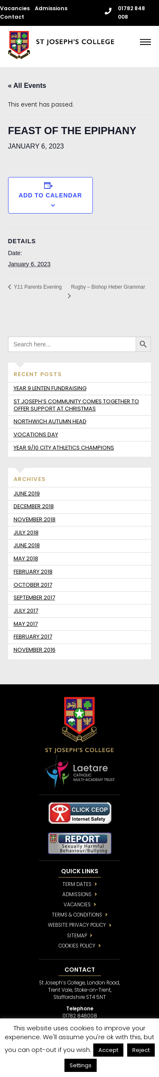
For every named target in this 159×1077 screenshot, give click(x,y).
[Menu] (145, 42)
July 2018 (26, 533)
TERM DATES (77, 884)
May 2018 (26, 558)
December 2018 (34, 506)
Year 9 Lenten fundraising (50, 388)
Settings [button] (81, 1065)
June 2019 (27, 493)
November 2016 (35, 650)
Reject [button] (141, 1050)
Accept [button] (108, 1050)
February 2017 (33, 637)
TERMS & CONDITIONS (77, 914)
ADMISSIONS (77, 894)
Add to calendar (50, 195)
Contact (12, 16)
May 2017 (26, 624)
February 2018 (33, 572)
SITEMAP (77, 935)
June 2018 (27, 545)
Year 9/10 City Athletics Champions (64, 448)
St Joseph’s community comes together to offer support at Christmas (76, 405)
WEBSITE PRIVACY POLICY (77, 925)
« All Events (27, 85)
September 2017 (34, 597)
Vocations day (36, 434)
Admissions (51, 8)
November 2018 (35, 519)
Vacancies (15, 8)
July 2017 (26, 611)
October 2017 (33, 585)
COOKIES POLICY (77, 945)
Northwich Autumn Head (50, 421)
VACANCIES (77, 904)
